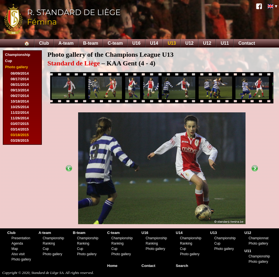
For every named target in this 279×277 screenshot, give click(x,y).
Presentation (20, 238)
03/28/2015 (20, 140)
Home (112, 266)
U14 (154, 43)
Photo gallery (16, 67)
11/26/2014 (20, 118)
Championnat (258, 238)
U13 (172, 43)
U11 (225, 43)
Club (44, 43)
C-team (115, 43)
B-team (90, 43)
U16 (136, 43)
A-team (66, 43)
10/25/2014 (20, 107)
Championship (17, 55)
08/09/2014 (20, 73)
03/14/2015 (20, 129)
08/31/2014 (20, 84)
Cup (8, 61)
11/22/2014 (20, 112)
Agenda (17, 243)
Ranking (49, 243)
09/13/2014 (20, 90)
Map (14, 249)
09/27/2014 (20, 96)
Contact (246, 43)
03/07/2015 (20, 124)
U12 (189, 43)
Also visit (18, 254)
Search (182, 266)
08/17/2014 (20, 79)
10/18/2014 (20, 101)
